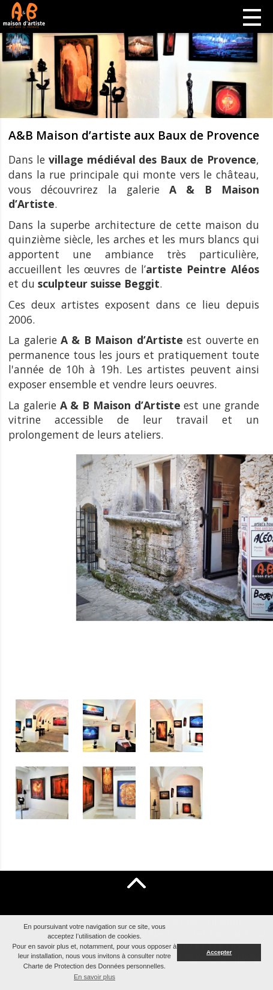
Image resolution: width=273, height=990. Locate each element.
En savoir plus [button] (94, 976)
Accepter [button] (219, 952)
